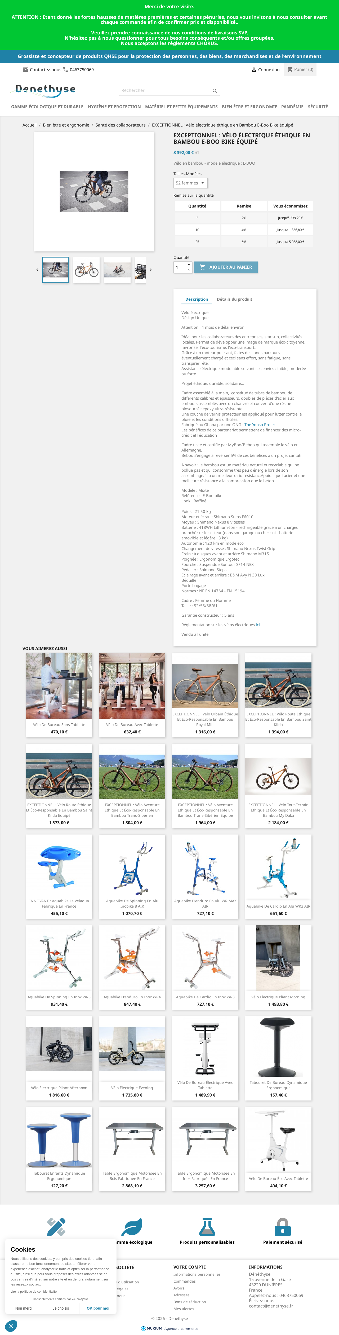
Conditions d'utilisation (118, 1281)
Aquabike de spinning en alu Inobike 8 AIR (132, 903)
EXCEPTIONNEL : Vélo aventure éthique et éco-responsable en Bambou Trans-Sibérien (132, 810)
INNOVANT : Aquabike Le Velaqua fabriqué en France (59, 903)
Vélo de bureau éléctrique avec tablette (205, 1085)
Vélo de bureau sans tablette (59, 724)
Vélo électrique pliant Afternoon (59, 1087)
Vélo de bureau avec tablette (132, 724)
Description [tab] (196, 299)
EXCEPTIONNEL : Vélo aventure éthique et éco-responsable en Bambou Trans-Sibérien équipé (205, 810)
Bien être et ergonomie (249, 107)
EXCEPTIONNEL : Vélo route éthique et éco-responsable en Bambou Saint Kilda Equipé (59, 810)
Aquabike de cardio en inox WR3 (205, 996)
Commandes (184, 1281)
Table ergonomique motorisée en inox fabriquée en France (205, 1176)
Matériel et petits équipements (181, 107)
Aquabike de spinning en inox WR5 (59, 996)
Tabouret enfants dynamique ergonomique (59, 1176)
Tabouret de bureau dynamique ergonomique (278, 1085)
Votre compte (189, 1267)
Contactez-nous (45, 70)
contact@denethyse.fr (271, 1306)
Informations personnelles (197, 1274)
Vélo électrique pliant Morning (278, 996)
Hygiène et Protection (114, 107)
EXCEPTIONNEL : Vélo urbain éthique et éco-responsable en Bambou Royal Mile (205, 719)
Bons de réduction (189, 1301)
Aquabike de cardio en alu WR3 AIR (278, 906)
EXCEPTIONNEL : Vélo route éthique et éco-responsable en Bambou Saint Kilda (278, 719)
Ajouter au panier (225, 267)
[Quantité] (179, 267)
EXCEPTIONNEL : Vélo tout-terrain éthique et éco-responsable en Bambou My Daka (278, 810)
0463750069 (82, 70)
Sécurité (318, 107)
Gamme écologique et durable (47, 107)
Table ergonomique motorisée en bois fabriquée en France (132, 1176)
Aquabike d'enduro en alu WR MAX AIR (205, 903)
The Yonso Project (260, 424)
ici (258, 624)
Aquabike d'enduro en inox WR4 (132, 996)
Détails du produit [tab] (234, 299)
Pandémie (292, 107)
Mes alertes (183, 1308)
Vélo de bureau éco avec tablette (278, 1178)
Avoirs (178, 1288)
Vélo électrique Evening (132, 1087)
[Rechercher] (169, 90)
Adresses (181, 1294)
